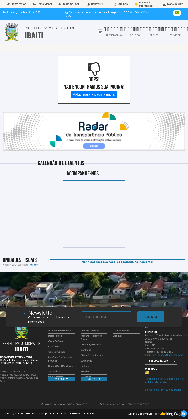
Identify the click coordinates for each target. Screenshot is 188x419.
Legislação (86, 361)
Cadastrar (150, 316)
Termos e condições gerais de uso (164, 378)
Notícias (85, 371)
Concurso (53, 347)
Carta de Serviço (57, 341)
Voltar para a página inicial (94, 94)
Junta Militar (54, 371)
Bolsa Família (55, 336)
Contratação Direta (91, 345)
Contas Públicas (56, 352)
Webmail (117, 336)
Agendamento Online (59, 331)
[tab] (100, 31)
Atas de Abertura (90, 331)
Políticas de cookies (156, 382)
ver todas (34, 264)
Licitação (85, 366)
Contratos (86, 350)
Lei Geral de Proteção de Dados (163, 389)
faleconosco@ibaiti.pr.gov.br (168, 355)
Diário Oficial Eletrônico (60, 366)
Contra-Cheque (121, 331)
